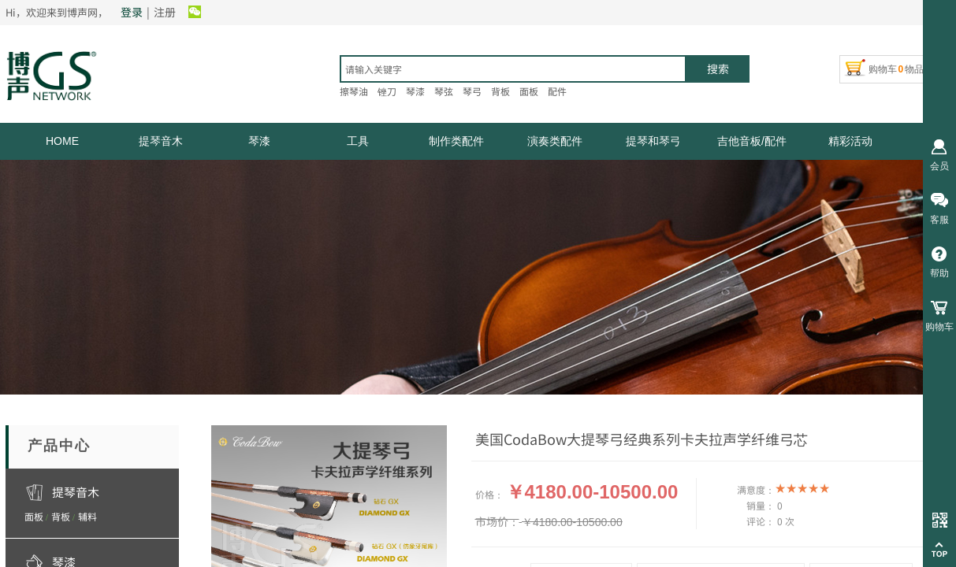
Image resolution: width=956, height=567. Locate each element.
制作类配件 (456, 141)
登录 (132, 12)
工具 (358, 141)
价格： (489, 494)
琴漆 (259, 141)
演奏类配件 (554, 141)
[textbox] (513, 69)
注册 (165, 12)
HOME (62, 141)
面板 (33, 516)
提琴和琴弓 (653, 141)
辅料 (87, 516)
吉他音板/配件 (752, 141)
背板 (60, 516)
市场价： (497, 521)
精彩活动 (850, 141)
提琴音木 (161, 141)
